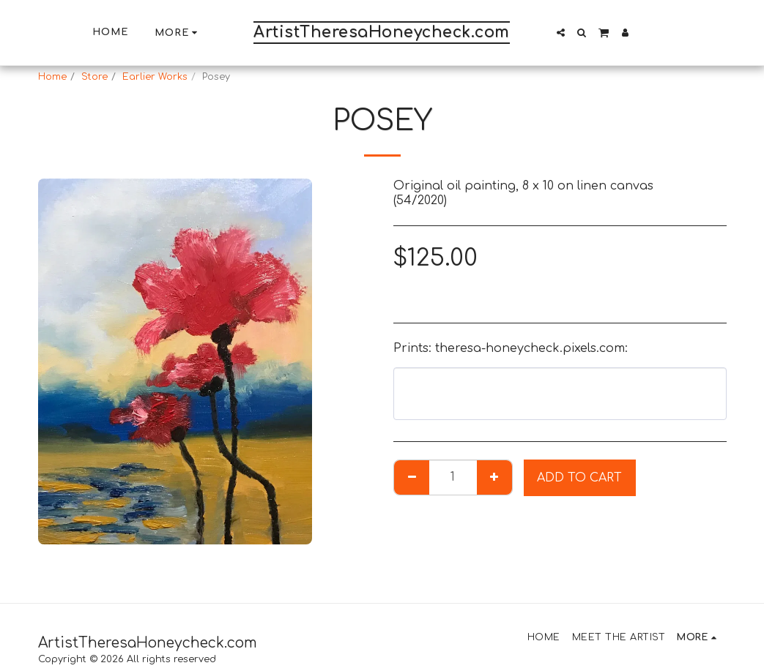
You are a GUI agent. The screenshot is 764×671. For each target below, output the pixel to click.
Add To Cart (579, 477)
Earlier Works (155, 77)
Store (94, 77)
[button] (561, 32)
